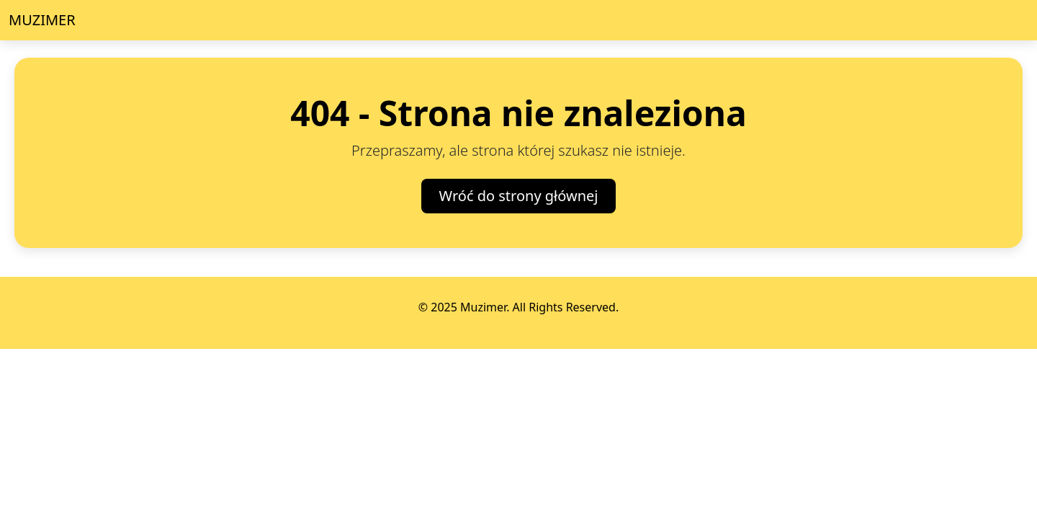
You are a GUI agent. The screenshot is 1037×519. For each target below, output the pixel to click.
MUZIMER (42, 20)
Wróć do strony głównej (518, 195)
